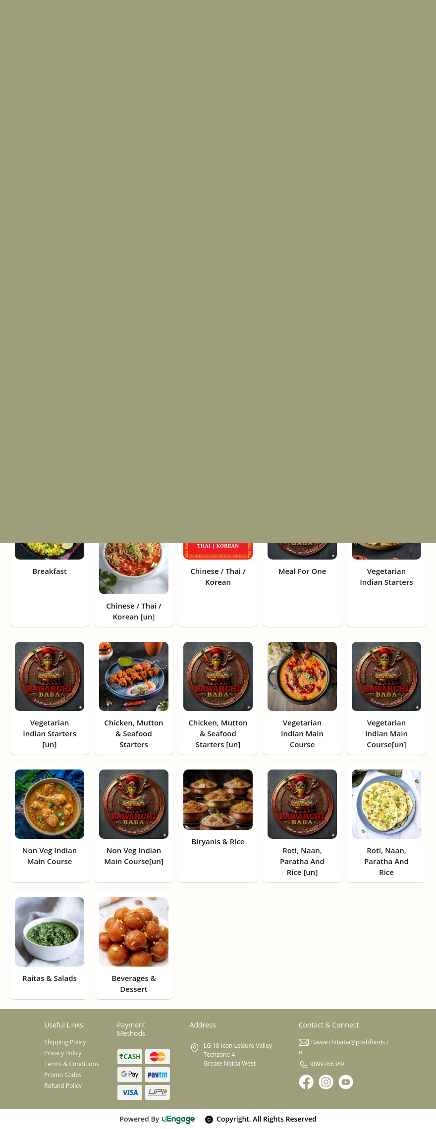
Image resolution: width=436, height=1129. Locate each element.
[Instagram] (326, 1082)
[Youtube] (345, 1082)
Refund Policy (63, 1085)
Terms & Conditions (71, 1064)
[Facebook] (306, 1082)
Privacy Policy (62, 1053)
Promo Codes (62, 1075)
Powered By (157, 1119)
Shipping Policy (65, 1042)
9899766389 (321, 1064)
